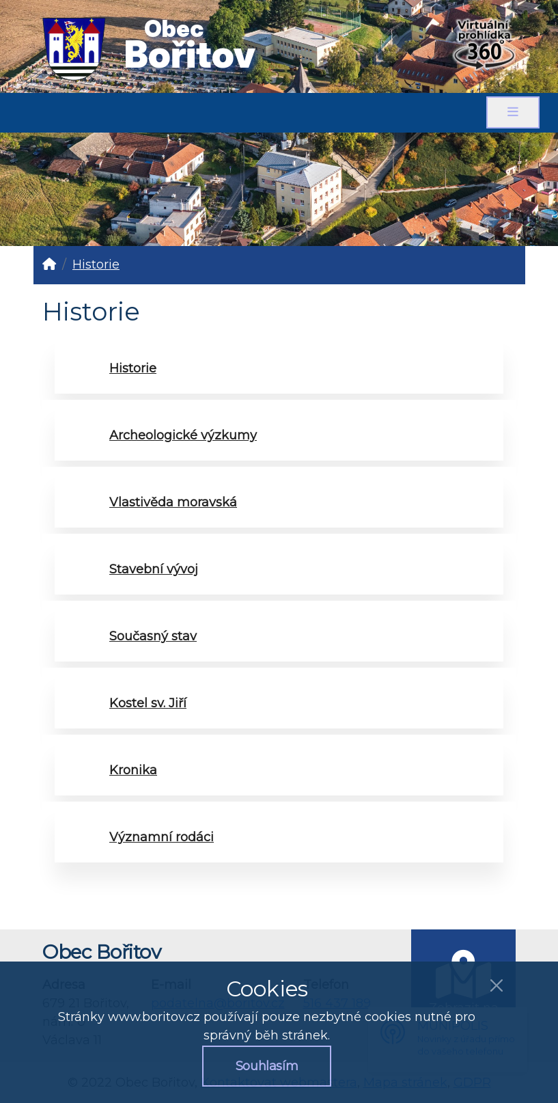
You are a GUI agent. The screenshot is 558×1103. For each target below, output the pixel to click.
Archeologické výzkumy (183, 435)
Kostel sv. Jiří (147, 703)
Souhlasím (267, 1066)
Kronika (133, 770)
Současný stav (153, 636)
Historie (96, 264)
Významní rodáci (161, 837)
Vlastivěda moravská (173, 502)
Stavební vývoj (153, 569)
